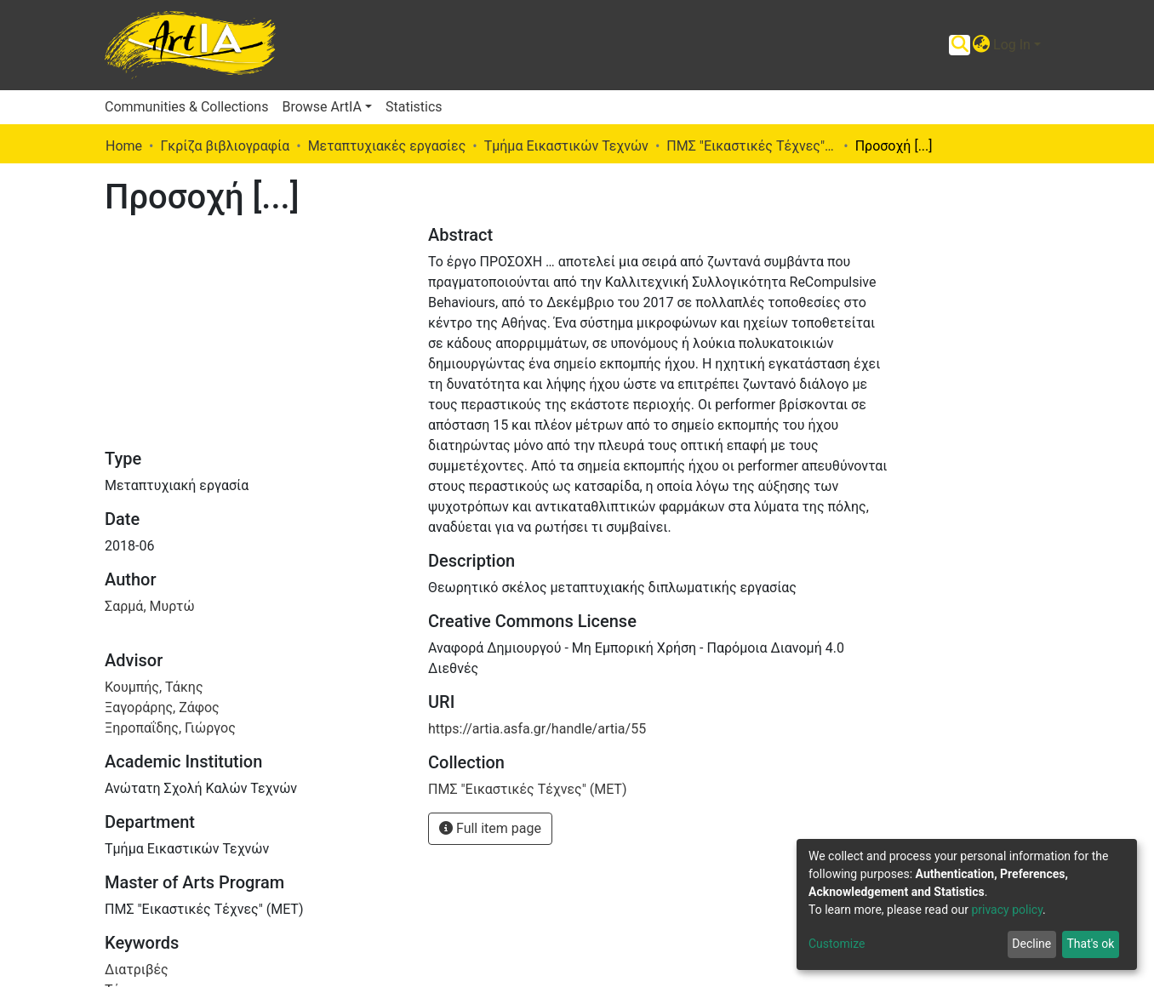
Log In (1012, 45)
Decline (1031, 943)
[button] (980, 45)
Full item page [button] (490, 828)
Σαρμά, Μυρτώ (150, 606)
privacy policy (1007, 909)
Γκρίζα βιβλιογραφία (224, 146)
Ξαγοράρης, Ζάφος (162, 707)
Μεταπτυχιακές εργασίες (387, 146)
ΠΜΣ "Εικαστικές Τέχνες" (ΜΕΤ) (751, 146)
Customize (836, 943)
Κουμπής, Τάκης (154, 687)
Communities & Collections (186, 107)
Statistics (414, 107)
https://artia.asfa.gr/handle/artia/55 (537, 729)
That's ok (1090, 943)
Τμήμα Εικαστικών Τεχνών (566, 146)
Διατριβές (137, 969)
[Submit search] (959, 45)
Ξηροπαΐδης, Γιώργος (170, 728)
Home (124, 146)
